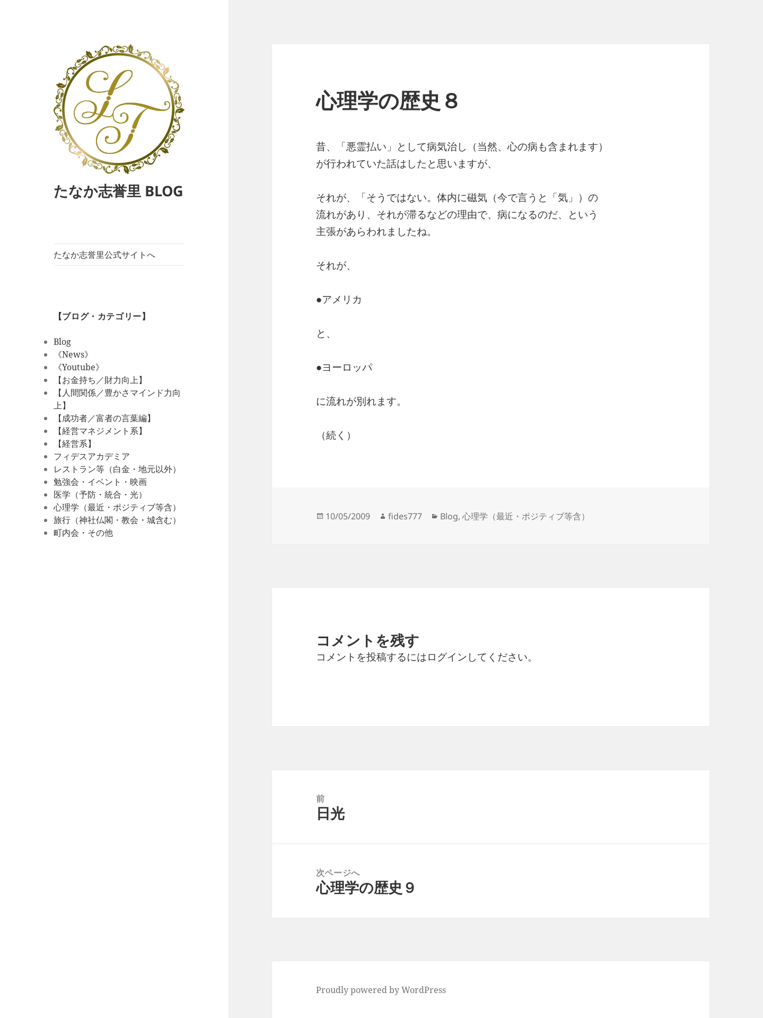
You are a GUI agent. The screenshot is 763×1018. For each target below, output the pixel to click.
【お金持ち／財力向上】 (100, 380)
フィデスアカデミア (92, 456)
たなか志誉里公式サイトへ (104, 254)
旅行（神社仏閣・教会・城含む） (117, 520)
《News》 (73, 354)
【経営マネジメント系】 (100, 431)
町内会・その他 (83, 532)
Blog (62, 341)
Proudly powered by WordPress (381, 990)
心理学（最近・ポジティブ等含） (117, 507)
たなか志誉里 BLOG (118, 191)
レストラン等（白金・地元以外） (117, 469)
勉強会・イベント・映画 (100, 482)
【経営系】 (75, 443)
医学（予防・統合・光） (100, 494)
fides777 (405, 516)
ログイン (447, 657)
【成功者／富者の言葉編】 (104, 418)
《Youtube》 (79, 367)
